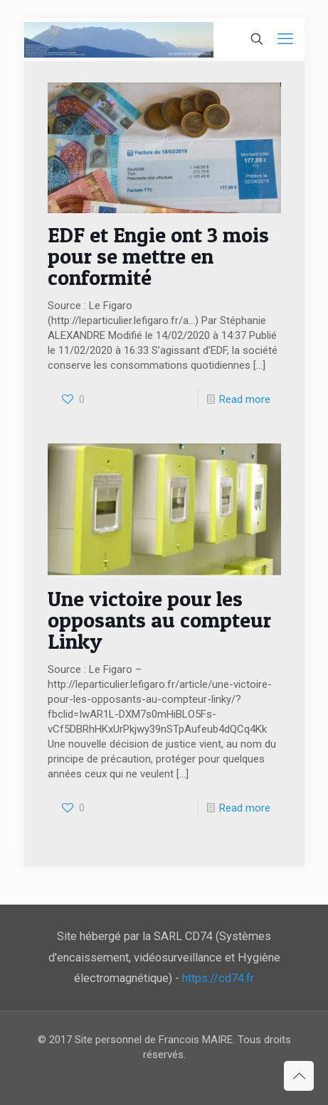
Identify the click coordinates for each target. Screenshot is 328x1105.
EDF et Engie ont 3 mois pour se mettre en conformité (158, 256)
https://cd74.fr (218, 978)
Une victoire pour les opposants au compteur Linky (159, 620)
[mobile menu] (285, 39)
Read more (244, 399)
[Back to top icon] (299, 1076)
